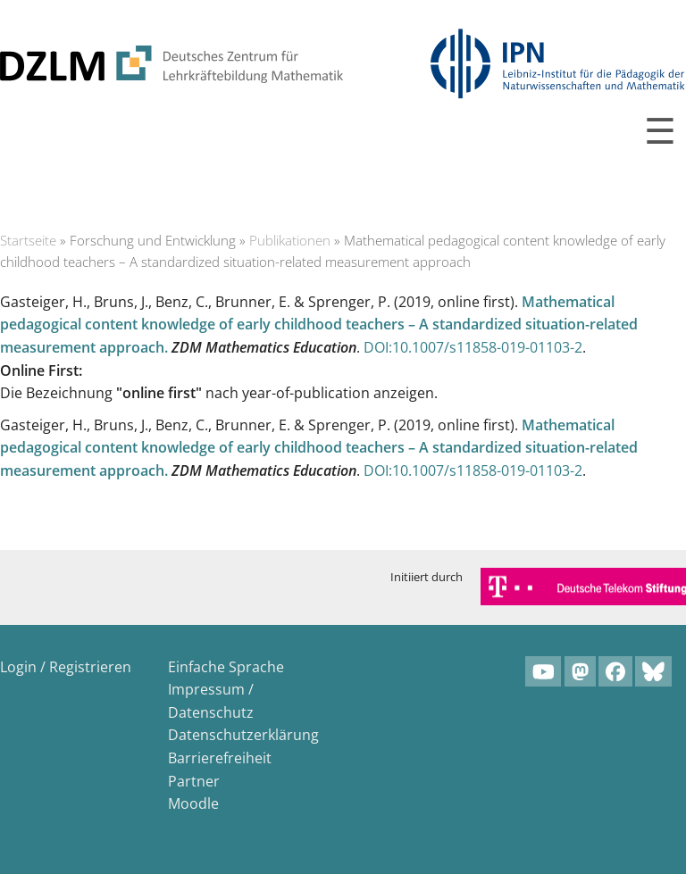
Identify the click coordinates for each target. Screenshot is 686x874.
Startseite (28, 240)
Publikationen (289, 240)
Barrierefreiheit (220, 758)
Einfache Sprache (226, 667)
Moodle (193, 803)
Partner (194, 781)
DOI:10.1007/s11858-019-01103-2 (473, 347)
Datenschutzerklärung (243, 735)
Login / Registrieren (65, 667)
